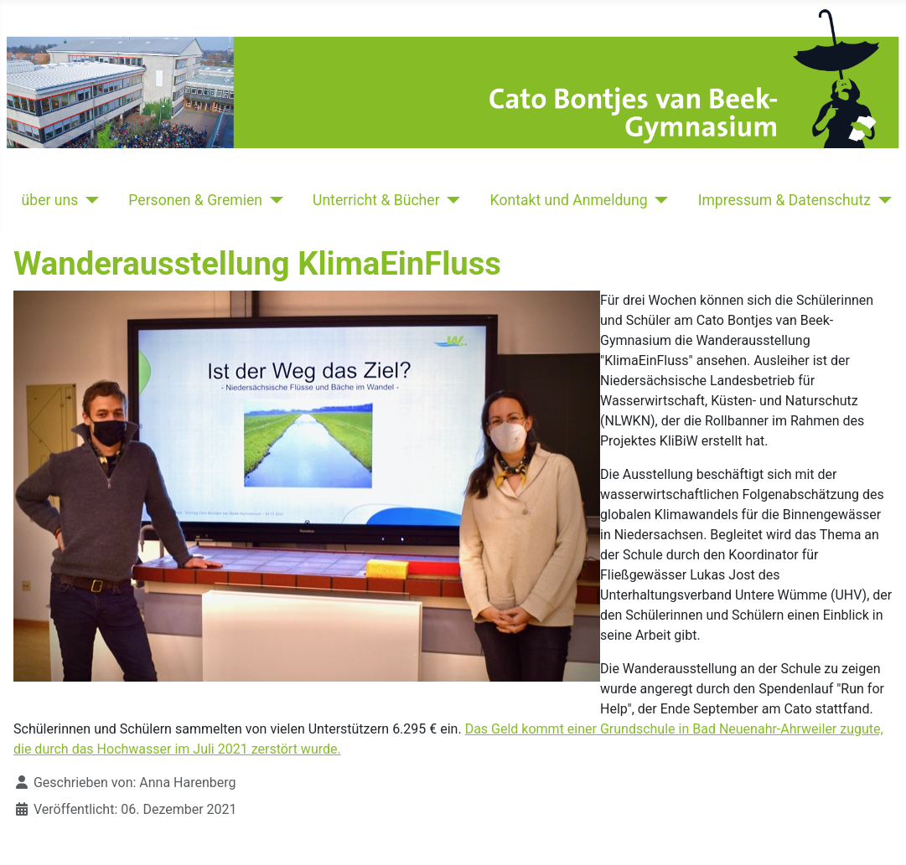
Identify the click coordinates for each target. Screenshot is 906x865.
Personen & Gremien (195, 200)
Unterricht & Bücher (376, 200)
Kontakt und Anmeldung (569, 200)
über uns (50, 200)
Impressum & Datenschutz (784, 200)
